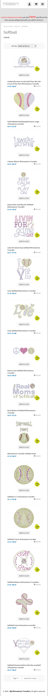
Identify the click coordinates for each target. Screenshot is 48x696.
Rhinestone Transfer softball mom (21, 453)
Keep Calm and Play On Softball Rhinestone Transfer (20, 205)
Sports (17, 26)
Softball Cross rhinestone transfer (21, 625)
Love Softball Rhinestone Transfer (21, 291)
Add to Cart (24, 75)
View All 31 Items (30, 678)
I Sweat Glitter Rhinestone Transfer (22, 161)
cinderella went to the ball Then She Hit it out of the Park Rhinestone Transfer (24, 82)
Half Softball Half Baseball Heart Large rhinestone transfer (23, 122)
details (38, 86)
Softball (25, 26)
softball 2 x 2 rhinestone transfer (21, 497)
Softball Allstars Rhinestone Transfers (23, 582)
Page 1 (15, 678)
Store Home (8, 26)
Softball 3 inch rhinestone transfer (21, 539)
